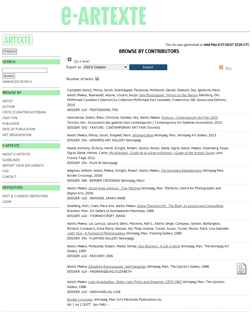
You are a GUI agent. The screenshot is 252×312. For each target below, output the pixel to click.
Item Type (10, 118)
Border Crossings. (80, 299)
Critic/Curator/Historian (24, 112)
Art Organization (17, 135)
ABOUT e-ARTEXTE (16, 154)
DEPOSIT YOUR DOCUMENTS (23, 165)
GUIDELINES (11, 160)
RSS (225, 68)
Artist (7, 101)
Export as (73, 67)
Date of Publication (18, 129)
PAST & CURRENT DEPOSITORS (25, 196)
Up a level (78, 61)
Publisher (10, 124)
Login (6, 202)
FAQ (5, 171)
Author (8, 107)
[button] (148, 67)
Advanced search (17, 82)
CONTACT (9, 177)
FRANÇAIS (9, 51)
